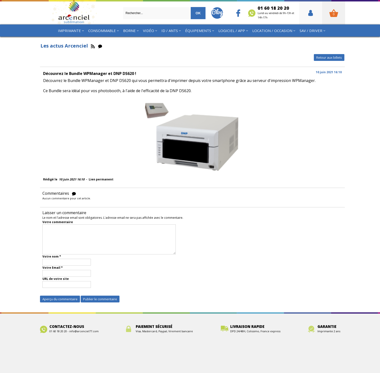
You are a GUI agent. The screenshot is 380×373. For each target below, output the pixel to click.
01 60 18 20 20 (276, 12)
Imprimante (69, 30)
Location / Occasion (272, 30)
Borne (129, 30)
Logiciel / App (231, 30)
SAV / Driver (311, 30)
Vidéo (148, 30)
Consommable (102, 30)
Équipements (198, 30)
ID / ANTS (169, 30)
